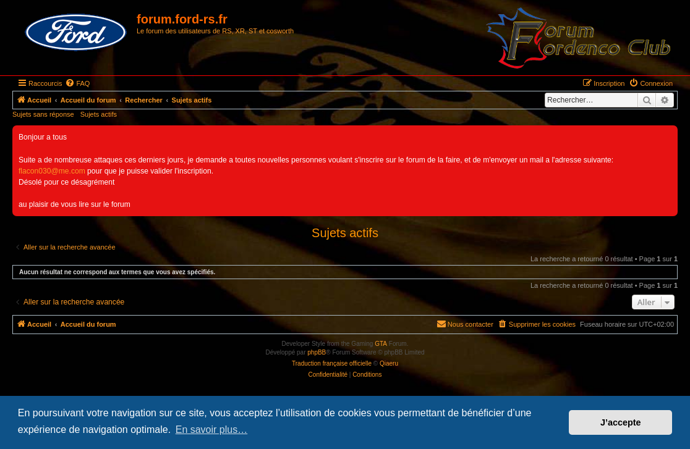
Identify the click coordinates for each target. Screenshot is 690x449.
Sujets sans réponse (43, 114)
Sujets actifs (98, 114)
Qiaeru (389, 363)
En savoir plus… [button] (212, 429)
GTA (381, 343)
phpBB (316, 352)
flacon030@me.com (52, 171)
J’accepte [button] (620, 422)
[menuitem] (77, 83)
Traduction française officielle (332, 363)
